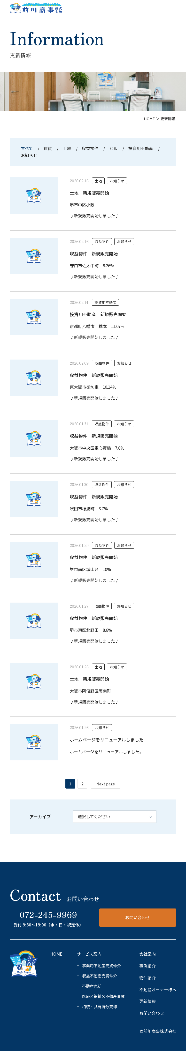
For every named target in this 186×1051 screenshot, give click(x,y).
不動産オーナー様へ (157, 989)
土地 (67, 148)
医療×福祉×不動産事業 (103, 996)
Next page (105, 784)
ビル (113, 148)
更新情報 (147, 1001)
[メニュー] (172, 7)
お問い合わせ (137, 917)
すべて (27, 148)
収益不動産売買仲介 (99, 976)
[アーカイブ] (114, 816)
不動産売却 (91, 986)
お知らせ (29, 155)
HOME (56, 954)
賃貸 (48, 148)
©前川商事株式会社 (158, 1031)
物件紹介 (147, 978)
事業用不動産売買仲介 (101, 965)
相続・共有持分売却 (99, 1006)
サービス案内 (89, 954)
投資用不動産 (140, 148)
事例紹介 (147, 966)
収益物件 (90, 148)
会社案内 (147, 954)
